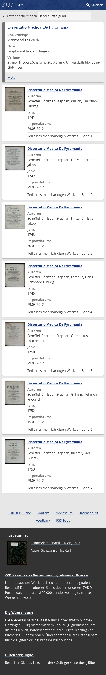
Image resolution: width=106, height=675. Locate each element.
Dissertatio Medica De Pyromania (54, 90)
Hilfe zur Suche (19, 513)
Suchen (95, 4)
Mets (11, 77)
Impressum (64, 513)
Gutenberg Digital (19, 655)
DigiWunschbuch (19, 612)
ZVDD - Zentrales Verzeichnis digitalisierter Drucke (46, 575)
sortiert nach (27, 16)
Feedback (43, 520)
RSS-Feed (63, 520)
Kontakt (43, 513)
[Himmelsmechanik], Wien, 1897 (55, 543)
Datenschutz (88, 513)
